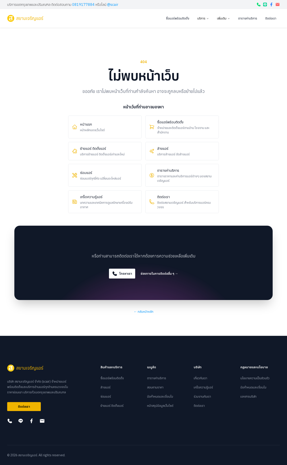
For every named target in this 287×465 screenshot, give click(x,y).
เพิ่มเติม (223, 18)
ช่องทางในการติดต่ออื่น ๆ (159, 274)
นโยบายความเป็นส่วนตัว (255, 378)
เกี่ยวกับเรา (200, 378)
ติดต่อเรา (270, 18)
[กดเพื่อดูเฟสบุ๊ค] (271, 4)
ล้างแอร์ (105, 387)
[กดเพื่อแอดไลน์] (265, 4)
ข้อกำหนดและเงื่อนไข (160, 396)
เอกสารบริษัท (248, 396)
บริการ (203, 18)
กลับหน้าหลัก (143, 312)
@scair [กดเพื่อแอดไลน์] (112, 4)
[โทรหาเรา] (259, 4)
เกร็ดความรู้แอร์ (203, 387)
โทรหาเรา (122, 273)
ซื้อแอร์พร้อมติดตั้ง (177, 18)
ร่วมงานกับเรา (202, 396)
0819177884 (83, 4)
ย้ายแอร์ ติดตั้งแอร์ (112, 406)
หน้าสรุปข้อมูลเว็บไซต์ (160, 406)
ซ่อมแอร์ (105, 396)
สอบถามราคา (155, 387)
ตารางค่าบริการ (247, 18)
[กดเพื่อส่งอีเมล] (277, 4)
